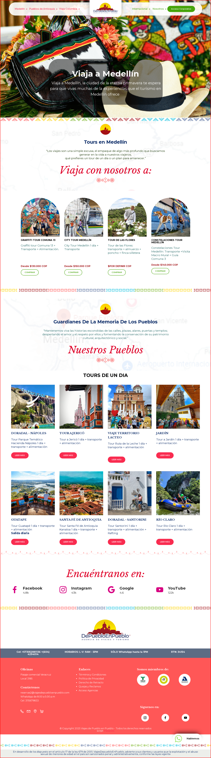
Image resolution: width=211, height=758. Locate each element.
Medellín (20, 8)
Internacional (140, 8)
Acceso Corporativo (181, 9)
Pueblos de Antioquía (42, 8)
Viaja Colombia (68, 8)
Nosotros (158, 8)
